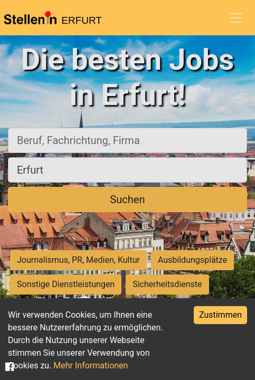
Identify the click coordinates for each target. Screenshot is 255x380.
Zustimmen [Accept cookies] (220, 315)
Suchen (127, 199)
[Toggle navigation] (236, 17)
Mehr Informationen (90, 365)
